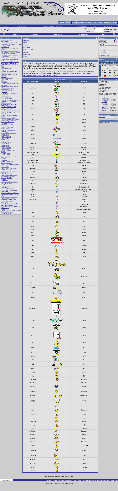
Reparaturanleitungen (7, 78)
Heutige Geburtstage (105, 115)
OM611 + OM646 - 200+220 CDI (10, 111)
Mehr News (26, 47)
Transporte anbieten (7, 212)
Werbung (3, 209)
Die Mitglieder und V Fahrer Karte (10, 52)
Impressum (26, 54)
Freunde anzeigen (104, 55)
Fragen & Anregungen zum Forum (10, 57)
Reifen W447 (5, 138)
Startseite (16, 34)
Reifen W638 (5, 149)
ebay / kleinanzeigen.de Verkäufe (10, 206)
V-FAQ (25, 45)
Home (5, 26)
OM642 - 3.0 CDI (6, 109)
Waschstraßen (5, 186)
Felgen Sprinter (6, 153)
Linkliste (26, 57)
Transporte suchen (6, 213)
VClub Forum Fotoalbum (8, 53)
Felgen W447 (5, 135)
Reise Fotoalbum (6, 169)
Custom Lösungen (7, 98)
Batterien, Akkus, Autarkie (8, 101)
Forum (25, 42)
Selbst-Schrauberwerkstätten (9, 182)
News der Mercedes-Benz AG (9, 203)
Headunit (4, 92)
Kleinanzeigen (5, 208)
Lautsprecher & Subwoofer (9, 93)
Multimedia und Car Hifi (7, 90)
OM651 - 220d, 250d (7, 108)
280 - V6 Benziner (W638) (8, 117)
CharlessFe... (105, 97)
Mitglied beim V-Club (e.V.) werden (11, 44)
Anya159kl (104, 102)
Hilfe (95, 26)
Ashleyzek (104, 110)
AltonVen (104, 107)
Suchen (103, 34)
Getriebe (3, 75)
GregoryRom (105, 99)
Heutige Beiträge (21, 26)
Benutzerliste (82, 26)
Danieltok (104, 103)
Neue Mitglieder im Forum (8, 198)
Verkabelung (5, 96)
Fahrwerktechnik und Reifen (9, 175)
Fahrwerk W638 (6, 148)
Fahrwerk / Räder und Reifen (9, 74)
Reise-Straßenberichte (7, 188)
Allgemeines (4, 157)
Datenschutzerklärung (89, 480)
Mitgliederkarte (57, 34)
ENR (2, 70)
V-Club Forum (7, 29)
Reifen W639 (5, 143)
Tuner (3, 184)
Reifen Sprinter (6, 154)
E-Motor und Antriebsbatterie (9, 190)
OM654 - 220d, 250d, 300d (8, 107)
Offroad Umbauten (6, 173)
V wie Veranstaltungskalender (9, 51)
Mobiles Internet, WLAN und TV (10, 100)
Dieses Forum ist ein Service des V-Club (64, 480)
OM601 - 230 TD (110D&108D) (10, 119)
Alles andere (4, 202)
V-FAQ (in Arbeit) (6, 45)
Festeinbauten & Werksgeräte (10, 86)
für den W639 (5, 139)
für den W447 (5, 134)
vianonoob (102, 117)
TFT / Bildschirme (7, 97)
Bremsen (3, 77)
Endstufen (5, 94)
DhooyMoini (105, 104)
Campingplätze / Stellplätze (9, 168)
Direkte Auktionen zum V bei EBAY (11, 210)
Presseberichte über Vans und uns (11, 55)
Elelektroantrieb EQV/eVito (8, 120)
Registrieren (34, 34)
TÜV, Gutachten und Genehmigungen (7, 128)
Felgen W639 (5, 141)
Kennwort (87, 31)
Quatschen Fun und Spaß (8, 199)
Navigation (4, 82)
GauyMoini (105, 100)
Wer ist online (108, 26)
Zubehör (3, 158)
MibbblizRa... (105, 108)
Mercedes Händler (6, 183)
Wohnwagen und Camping (8, 201)
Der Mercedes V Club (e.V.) (9, 42)
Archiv (79, 480)
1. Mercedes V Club (29, 49)
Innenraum (4, 123)
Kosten (3, 67)
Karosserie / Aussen (7, 124)
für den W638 (5, 145)
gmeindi (103, 52)
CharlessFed (102, 90)
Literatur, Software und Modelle (10, 193)
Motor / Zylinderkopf (6, 72)
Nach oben (114, 480)
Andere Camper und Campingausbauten (7, 162)
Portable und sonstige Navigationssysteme (7, 88)
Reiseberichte (5, 167)
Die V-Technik (5, 47)
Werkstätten (4, 180)
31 (103, 85)
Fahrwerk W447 (6, 137)
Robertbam (105, 106)
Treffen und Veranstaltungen (9, 197)
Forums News (5, 56)
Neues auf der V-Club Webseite (10, 62)
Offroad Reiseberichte (7, 176)
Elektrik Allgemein (6, 102)
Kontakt (25, 52)
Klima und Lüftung (6, 68)
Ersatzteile (4, 187)
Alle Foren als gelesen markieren (52, 26)
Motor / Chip (4, 126)
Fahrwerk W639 (6, 142)
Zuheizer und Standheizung (9, 71)
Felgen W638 (5, 146)
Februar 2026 (109, 61)
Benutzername (89, 29)
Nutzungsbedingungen (103, 480)
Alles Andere (4, 79)
